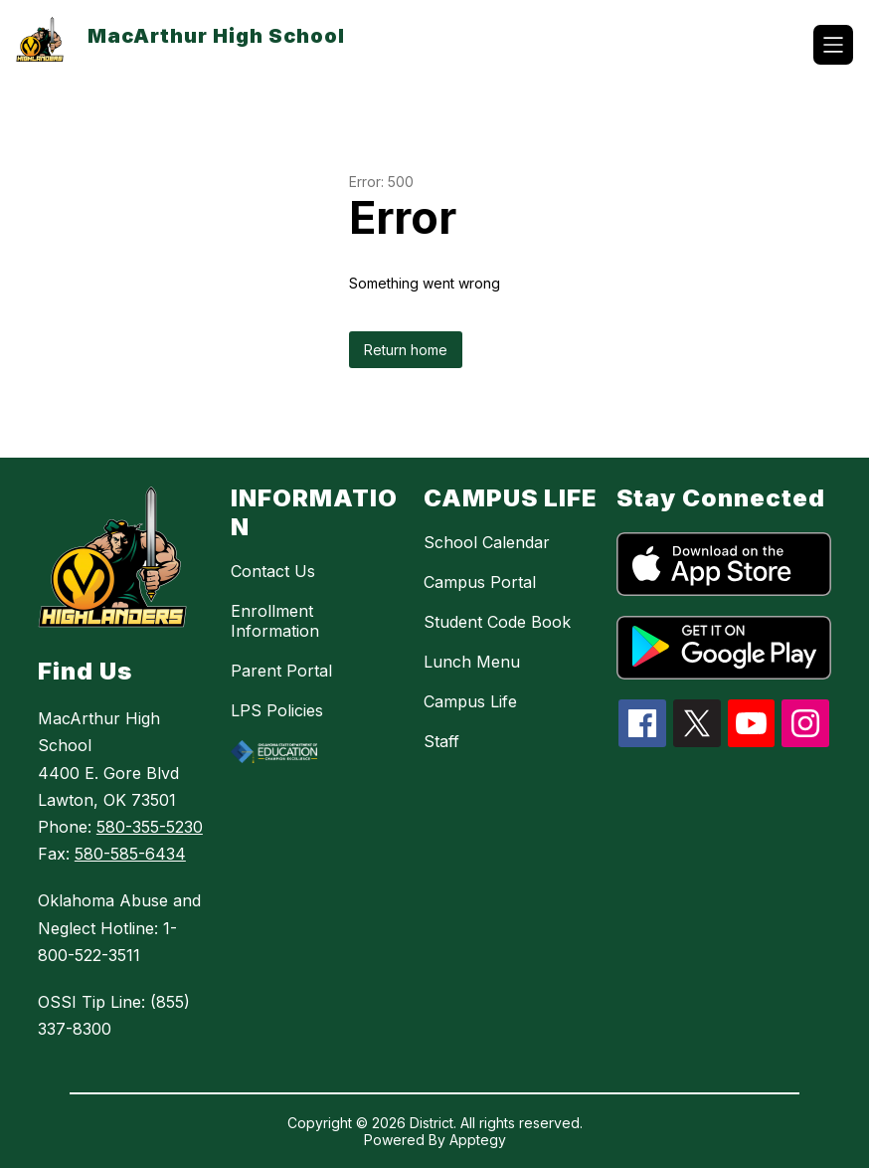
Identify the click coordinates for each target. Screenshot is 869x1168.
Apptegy (477, 1139)
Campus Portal (480, 582)
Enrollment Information (275, 621)
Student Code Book (497, 622)
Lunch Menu (472, 662)
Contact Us (273, 571)
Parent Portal (281, 671)
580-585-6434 (130, 854)
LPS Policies (277, 710)
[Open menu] (833, 45)
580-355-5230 (149, 827)
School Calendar (487, 542)
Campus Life (470, 701)
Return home (405, 349)
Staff (441, 741)
